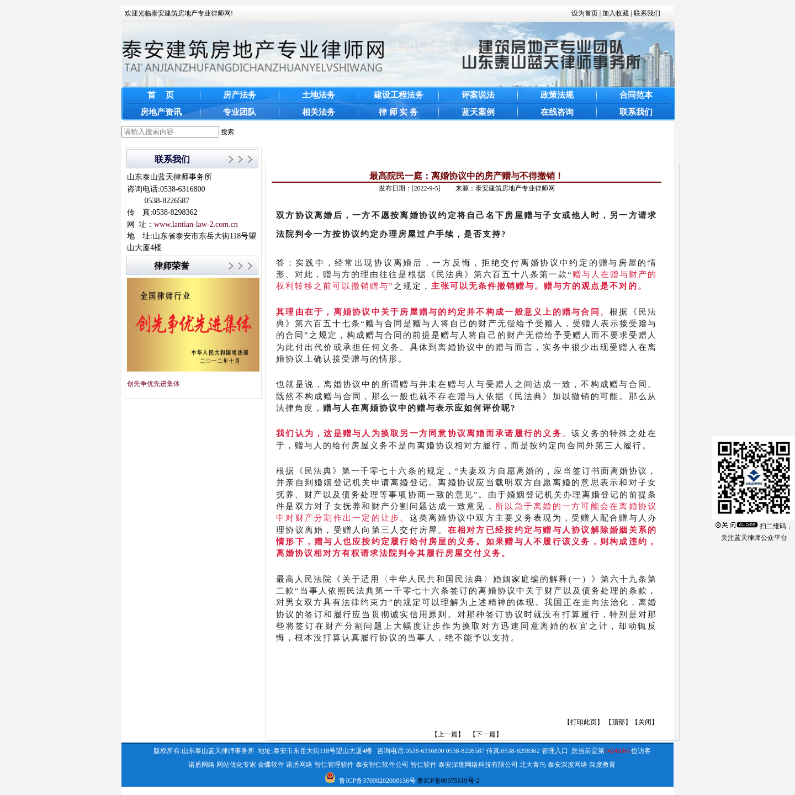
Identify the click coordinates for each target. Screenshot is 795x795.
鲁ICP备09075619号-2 (448, 781)
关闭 (644, 722)
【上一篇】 (447, 734)
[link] (466, 669)
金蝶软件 (271, 764)
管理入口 (555, 751)
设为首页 (584, 13)
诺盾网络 (201, 764)
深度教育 (602, 764)
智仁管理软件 (334, 764)
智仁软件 (423, 764)
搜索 (227, 132)
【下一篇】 (485, 734)
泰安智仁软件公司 (382, 764)
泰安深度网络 (567, 764)
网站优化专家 (236, 764)
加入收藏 (615, 13)
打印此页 (583, 722)
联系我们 (647, 13)
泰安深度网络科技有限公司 (478, 764)
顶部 (618, 722)
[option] (466, 669)
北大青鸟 (533, 764)
